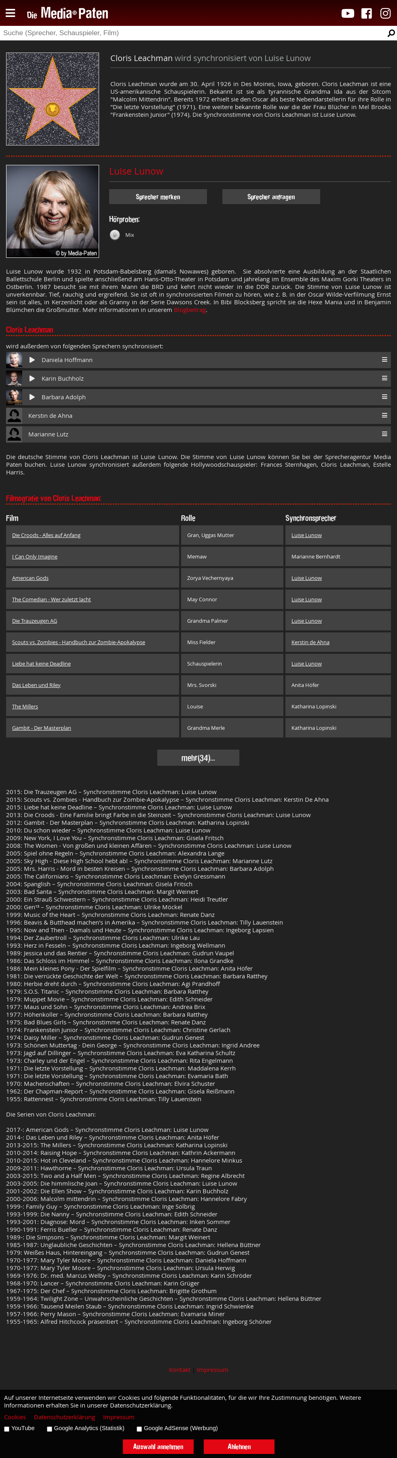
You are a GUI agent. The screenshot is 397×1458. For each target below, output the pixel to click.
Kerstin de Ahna (50, 415)
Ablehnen (239, 1446)
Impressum (212, 1370)
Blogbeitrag (190, 310)
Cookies (15, 1417)
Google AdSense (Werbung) (181, 1428)
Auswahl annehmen (158, 1446)
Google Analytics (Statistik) (89, 1428)
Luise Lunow (136, 171)
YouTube (23, 1428)
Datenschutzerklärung (64, 1417)
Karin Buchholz (63, 378)
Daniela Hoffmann (67, 360)
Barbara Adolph (64, 397)
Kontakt (179, 1370)
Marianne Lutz (48, 434)
